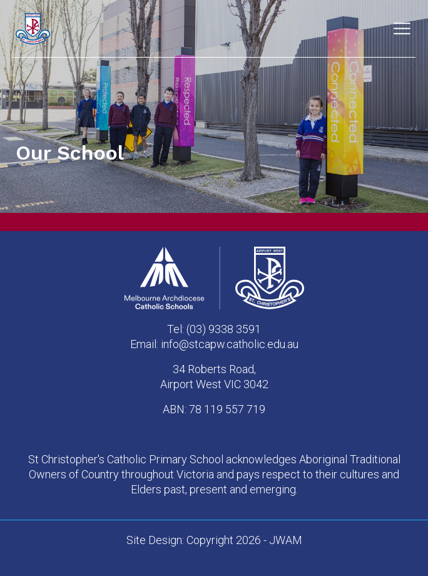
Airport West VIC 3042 (214, 384)
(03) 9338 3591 (223, 329)
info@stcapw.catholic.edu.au (229, 344)
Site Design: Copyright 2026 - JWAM (214, 540)
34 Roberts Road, (214, 369)
